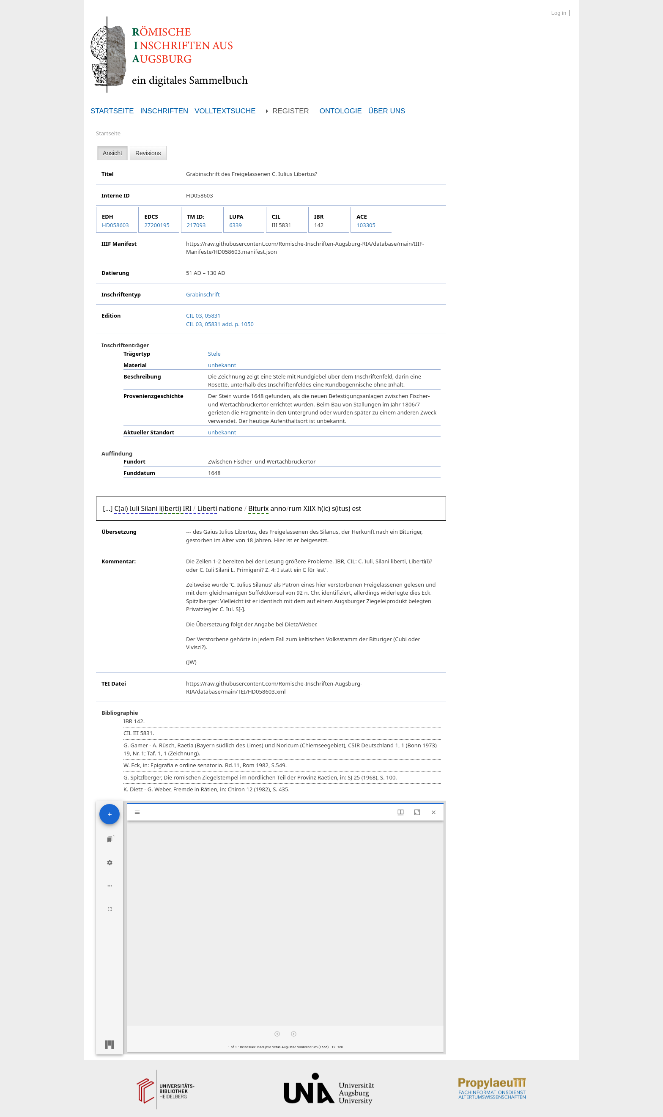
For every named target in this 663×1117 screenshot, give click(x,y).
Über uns (386, 111)
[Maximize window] (417, 812)
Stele (214, 353)
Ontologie (341, 111)
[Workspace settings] (109, 862)
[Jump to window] (109, 839)
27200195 (157, 225)
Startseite (112, 111)
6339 (235, 225)
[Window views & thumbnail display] (400, 812)
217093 (196, 225)
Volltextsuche (225, 111)
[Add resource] (109, 814)
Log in (558, 13)
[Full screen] (109, 909)
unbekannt (222, 365)
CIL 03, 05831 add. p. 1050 (220, 324)
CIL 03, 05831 (203, 315)
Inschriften (164, 111)
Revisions (148, 153)
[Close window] (433, 812)
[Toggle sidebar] (137, 812)
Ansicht (112, 153)
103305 (365, 225)
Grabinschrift (203, 294)
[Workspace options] (109, 886)
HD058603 (115, 225)
